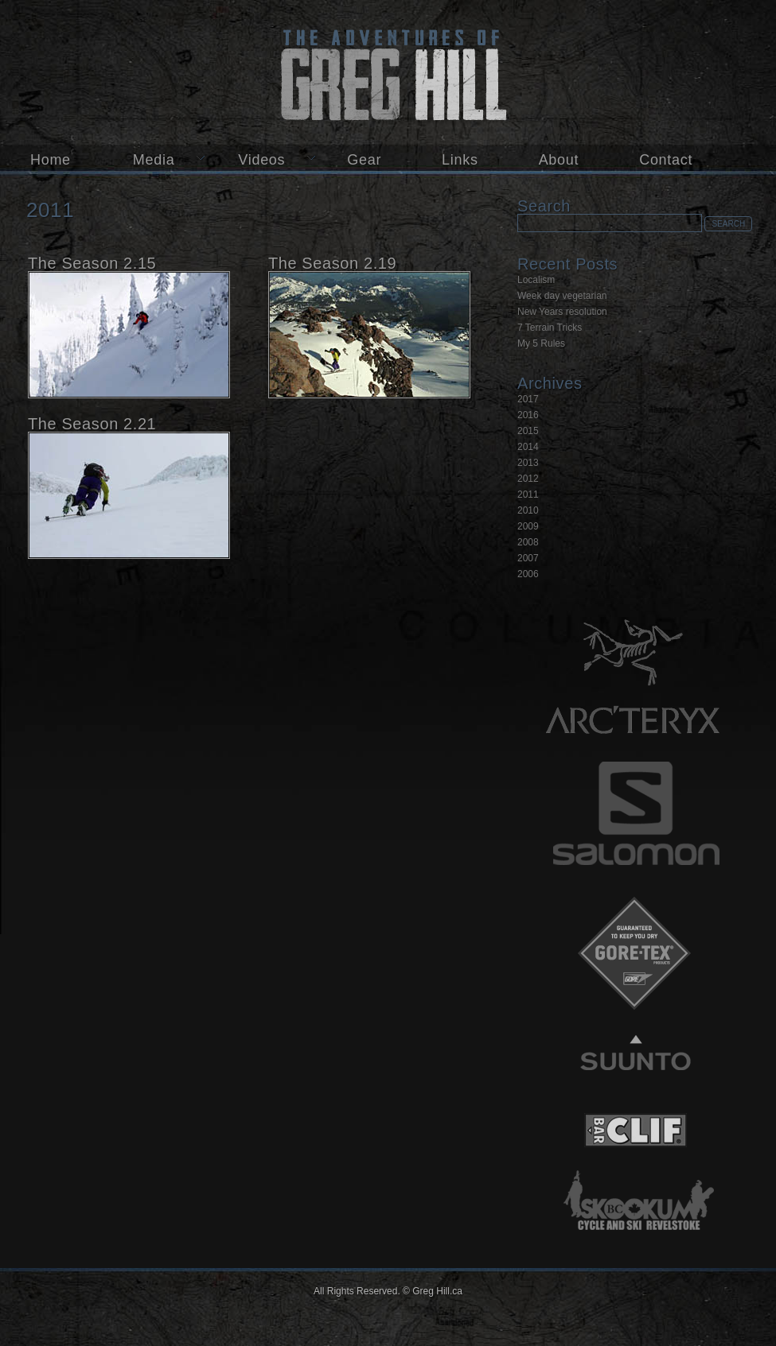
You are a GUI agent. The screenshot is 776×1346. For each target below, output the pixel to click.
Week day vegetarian (562, 295)
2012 (528, 478)
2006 (528, 574)
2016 (528, 415)
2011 (528, 494)
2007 (528, 558)
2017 (528, 399)
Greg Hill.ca (388, 72)
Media (154, 160)
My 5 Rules (541, 343)
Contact (665, 160)
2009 (528, 526)
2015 (528, 430)
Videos (261, 160)
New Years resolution (562, 311)
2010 (528, 510)
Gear (364, 160)
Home (50, 160)
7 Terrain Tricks (549, 327)
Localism (536, 279)
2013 (528, 462)
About (559, 160)
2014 (528, 446)
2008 (528, 542)
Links (460, 160)
